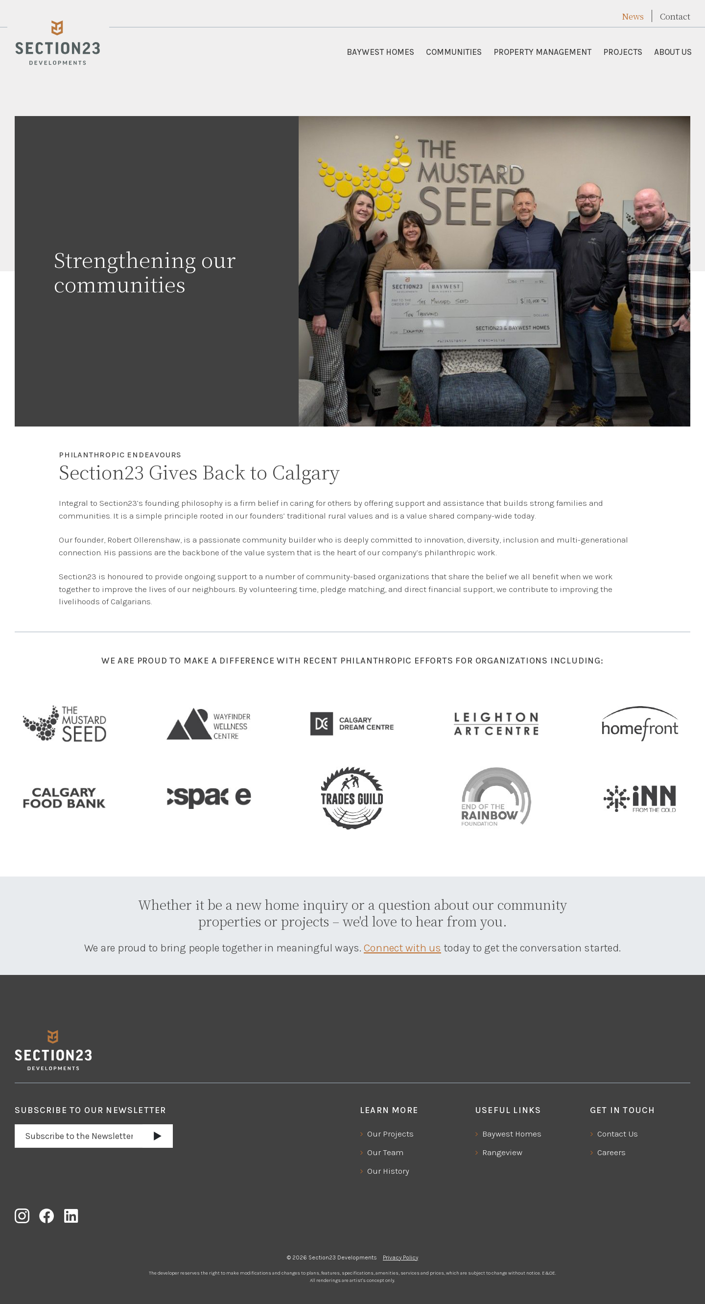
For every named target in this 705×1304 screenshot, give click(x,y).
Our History (388, 1171)
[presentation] (89, 1171)
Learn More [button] (389, 1110)
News (633, 16)
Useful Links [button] (508, 1110)
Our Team (385, 1152)
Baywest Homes (380, 52)
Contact (675, 16)
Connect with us (402, 948)
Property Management (542, 52)
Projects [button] (622, 52)
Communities (454, 52)
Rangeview (502, 1152)
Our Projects (390, 1133)
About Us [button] (673, 52)
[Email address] (79, 1136)
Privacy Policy (400, 1257)
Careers (611, 1152)
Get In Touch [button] (622, 1110)
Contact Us (617, 1133)
